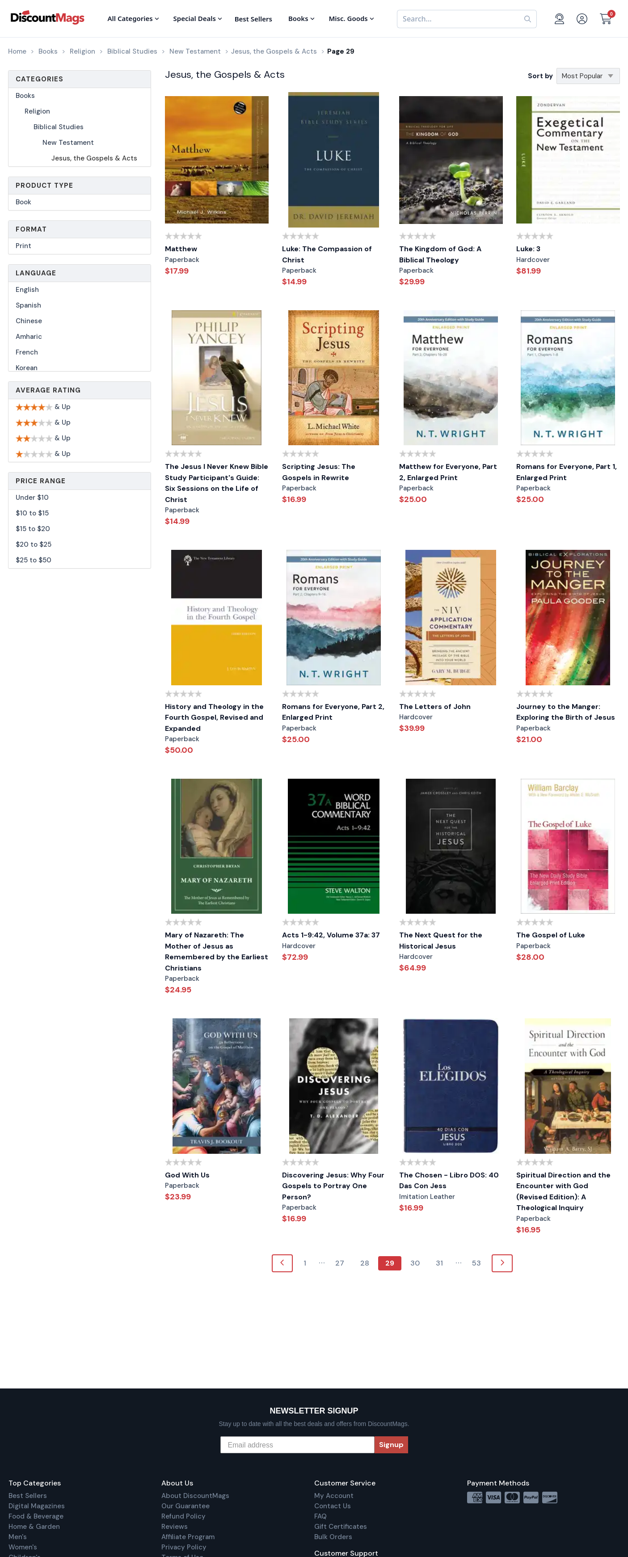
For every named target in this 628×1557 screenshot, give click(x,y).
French (27, 352)
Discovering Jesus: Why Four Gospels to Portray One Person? (333, 1186)
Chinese (29, 320)
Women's (22, 1547)
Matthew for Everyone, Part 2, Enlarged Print (448, 472)
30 (415, 1263)
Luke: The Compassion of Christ (327, 254)
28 (364, 1263)
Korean (27, 367)
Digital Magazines (36, 1506)
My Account (334, 1495)
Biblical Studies (59, 126)
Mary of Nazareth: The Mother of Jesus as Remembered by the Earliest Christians (216, 951)
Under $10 (32, 497)
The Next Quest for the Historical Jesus (440, 940)
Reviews (174, 1526)
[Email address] (297, 1444)
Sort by (540, 76)
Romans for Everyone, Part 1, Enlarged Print (566, 472)
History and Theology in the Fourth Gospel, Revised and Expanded (214, 717)
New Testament (68, 142)
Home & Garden (34, 1526)
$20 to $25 (33, 544)
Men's (17, 1536)
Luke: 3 (528, 248)
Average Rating (48, 390)
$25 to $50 (33, 560)
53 (476, 1263)
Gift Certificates (340, 1526)
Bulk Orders (333, 1536)
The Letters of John (435, 706)
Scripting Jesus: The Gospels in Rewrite (318, 472)
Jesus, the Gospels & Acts (94, 158)
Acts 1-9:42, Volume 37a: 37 (331, 935)
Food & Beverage (35, 1516)
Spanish (28, 305)
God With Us (187, 1175)
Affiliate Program (188, 1536)
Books (25, 95)
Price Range (41, 481)
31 (439, 1263)
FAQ (320, 1516)
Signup (391, 1444)
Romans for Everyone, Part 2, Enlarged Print (333, 712)
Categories (39, 79)
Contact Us (332, 1506)
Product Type (44, 185)
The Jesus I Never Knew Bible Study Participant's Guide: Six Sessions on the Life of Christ (216, 483)
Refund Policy (183, 1516)
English (27, 289)
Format (31, 229)
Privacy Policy (184, 1547)
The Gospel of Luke (550, 935)
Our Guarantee (185, 1506)
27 (339, 1263)
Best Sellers (27, 1495)
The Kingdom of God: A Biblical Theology (440, 254)
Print (23, 245)
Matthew (181, 248)
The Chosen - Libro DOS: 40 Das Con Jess (449, 1180)
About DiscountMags (195, 1495)
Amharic (29, 336)
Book (23, 202)
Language (36, 273)
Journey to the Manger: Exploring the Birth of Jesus (565, 712)
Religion (37, 111)
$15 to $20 (33, 528)
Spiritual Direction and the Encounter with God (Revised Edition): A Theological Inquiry (563, 1191)
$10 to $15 (32, 513)
